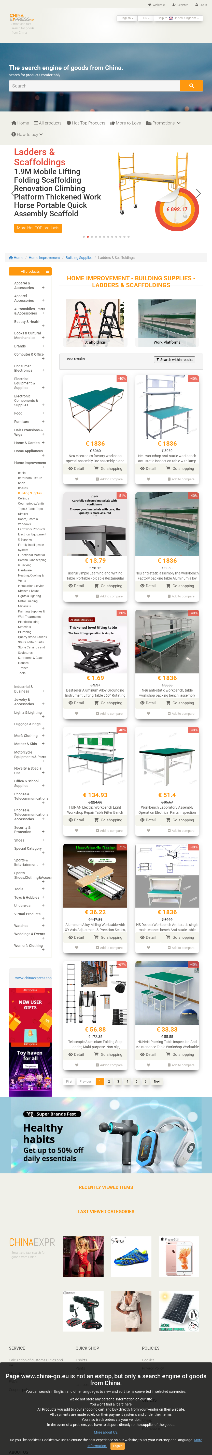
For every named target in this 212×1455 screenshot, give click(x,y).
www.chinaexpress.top (33, 978)
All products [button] (30, 271)
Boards (23, 488)
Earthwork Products (31, 529)
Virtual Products (27, 914)
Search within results (174, 360)
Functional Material (31, 555)
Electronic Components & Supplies (26, 400)
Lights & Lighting (29, 596)
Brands (20, 346)
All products (48, 123)
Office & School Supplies (26, 783)
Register (180, 5)
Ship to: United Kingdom (178, 18)
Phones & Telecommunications (31, 796)
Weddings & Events (29, 934)
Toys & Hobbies (26, 897)
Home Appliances (28, 451)
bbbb (21, 483)
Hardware (25, 570)
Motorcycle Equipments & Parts (30, 754)
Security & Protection (22, 829)
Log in (201, 5)
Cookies (148, 1360)
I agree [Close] (117, 1446)
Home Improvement (44, 258)
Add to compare (109, 479)
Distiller (23, 514)
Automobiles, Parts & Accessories (29, 311)
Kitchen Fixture (28, 591)
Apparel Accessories (24, 298)
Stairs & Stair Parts (31, 642)
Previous (86, 1081)
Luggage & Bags (27, 724)
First (69, 1081)
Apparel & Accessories (24, 285)
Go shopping (108, 468)
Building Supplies (79, 258)
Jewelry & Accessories (24, 701)
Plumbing (25, 632)
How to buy (27, 134)
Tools (21, 673)
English (127, 18)
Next (157, 1081)
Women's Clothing (28, 946)
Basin (22, 473)
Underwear (23, 906)
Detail (76, 468)
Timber (23, 668)
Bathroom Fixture (30, 478)
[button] (198, 193)
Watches (21, 926)
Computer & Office (29, 354)
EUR (146, 18)
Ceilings (23, 498)
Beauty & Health (27, 322)
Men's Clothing (26, 736)
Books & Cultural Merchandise (27, 335)
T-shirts (81, 1360)
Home (20, 123)
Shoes (19, 840)
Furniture (21, 422)
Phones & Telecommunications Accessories (31, 814)
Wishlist (156, 5)
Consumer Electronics (23, 368)
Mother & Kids (25, 744)
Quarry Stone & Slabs (32, 637)
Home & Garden (27, 443)
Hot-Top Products (86, 123)
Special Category (28, 848)
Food (18, 413)
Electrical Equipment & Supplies (24, 383)
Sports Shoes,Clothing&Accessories (37, 875)
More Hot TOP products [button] (38, 219)
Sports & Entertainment (26, 862)
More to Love (125, 123)
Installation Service (31, 586)
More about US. (106, 1432)
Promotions (163, 123)
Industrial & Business (23, 689)
